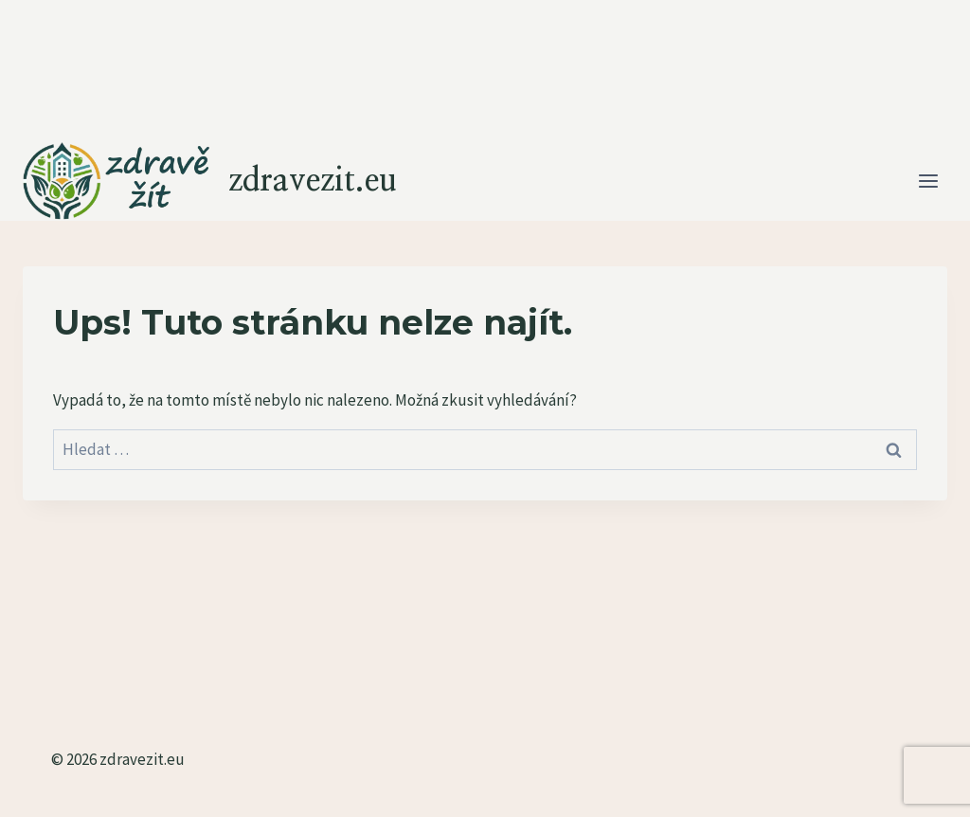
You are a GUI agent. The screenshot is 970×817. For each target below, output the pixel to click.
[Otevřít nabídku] (927, 181)
